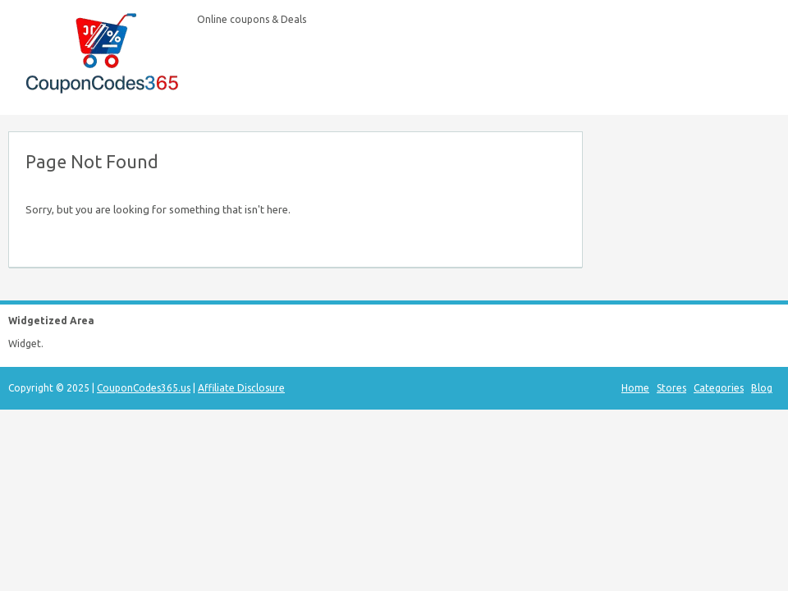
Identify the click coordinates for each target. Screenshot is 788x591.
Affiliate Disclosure (241, 388)
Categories (719, 388)
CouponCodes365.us (143, 388)
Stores (671, 388)
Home (635, 388)
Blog (761, 388)
